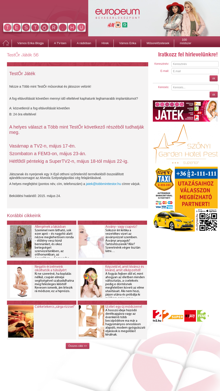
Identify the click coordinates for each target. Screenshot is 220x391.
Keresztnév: (161, 63)
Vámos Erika (127, 43)
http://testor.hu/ (44, 28)
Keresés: (163, 87)
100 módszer (185, 40)
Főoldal (6, 43)
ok (213, 78)
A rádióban (84, 43)
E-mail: (164, 71)
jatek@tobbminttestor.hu (103, 184)
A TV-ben (60, 43)
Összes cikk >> (77, 346)
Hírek (105, 43)
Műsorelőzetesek (158, 43)
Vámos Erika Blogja (30, 43)
